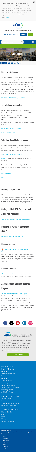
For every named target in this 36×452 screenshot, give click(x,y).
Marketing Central (7, 390)
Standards (4, 378)
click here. (8, 17)
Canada (3, 182)
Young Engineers (6, 383)
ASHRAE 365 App (7, 392)
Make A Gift (16, 35)
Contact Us (5, 436)
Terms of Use (6, 440)
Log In (30, 35)
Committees (5, 371)
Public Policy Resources (9, 405)
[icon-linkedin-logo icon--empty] (24, 323)
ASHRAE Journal (6, 380)
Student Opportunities (8, 385)
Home (2, 46)
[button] (33, 2)
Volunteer (9, 35)
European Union (6, 173)
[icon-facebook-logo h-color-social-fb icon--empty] (5, 323)
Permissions (5, 438)
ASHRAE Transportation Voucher (13, 154)
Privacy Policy (6, 442)
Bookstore (23, 35)
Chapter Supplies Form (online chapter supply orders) (16, 274)
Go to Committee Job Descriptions (11, 128)
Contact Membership (8, 421)
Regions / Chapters (7, 369)
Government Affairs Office (9, 401)
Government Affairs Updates (10, 403)
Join (4, 35)
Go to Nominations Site (8, 133)
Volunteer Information (8, 373)
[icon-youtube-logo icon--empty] (18, 323)
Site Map (5, 448)
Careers (4, 444)
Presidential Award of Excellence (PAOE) (13, 236)
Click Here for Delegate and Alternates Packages (15, 219)
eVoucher (4, 158)
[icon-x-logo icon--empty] (11, 323)
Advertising (5, 446)
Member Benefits (6, 412)
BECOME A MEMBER (18, 355)
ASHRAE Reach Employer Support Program (14, 293)
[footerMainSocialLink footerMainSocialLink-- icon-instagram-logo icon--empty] (30, 323)
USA (2, 178)
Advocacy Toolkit (6, 398)
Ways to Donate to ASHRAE (10, 387)
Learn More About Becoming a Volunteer (13, 98)
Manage (4, 419)
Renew (3, 416)
